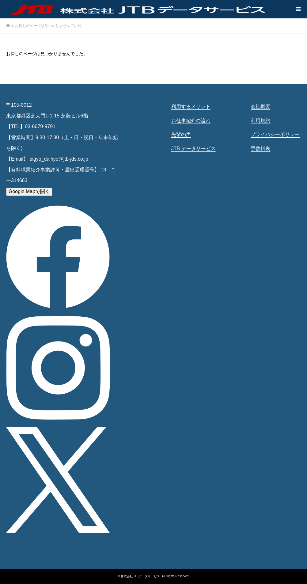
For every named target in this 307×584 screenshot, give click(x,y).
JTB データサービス (193, 148)
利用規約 (260, 120)
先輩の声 (181, 134)
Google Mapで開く (29, 191)
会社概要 (260, 106)
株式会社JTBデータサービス (140, 576)
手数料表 (260, 148)
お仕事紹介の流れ (190, 120)
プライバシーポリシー (275, 134)
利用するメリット (190, 106)
